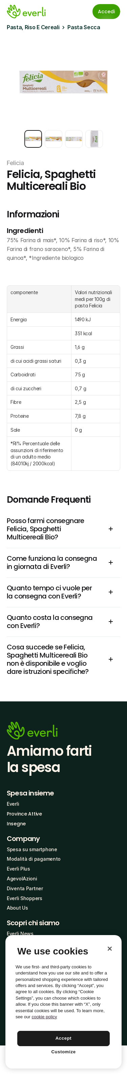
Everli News (20, 933)
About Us (17, 908)
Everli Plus (18, 869)
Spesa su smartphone (32, 849)
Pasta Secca (83, 27)
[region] (63, 1002)
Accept (64, 1038)
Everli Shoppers (24, 898)
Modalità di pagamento (34, 859)
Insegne (16, 823)
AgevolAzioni (22, 878)
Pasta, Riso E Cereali (33, 27)
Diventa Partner (25, 888)
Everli (13, 804)
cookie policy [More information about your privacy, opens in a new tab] (44, 1016)
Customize (63, 1051)
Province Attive (24, 813)
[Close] (109, 948)
